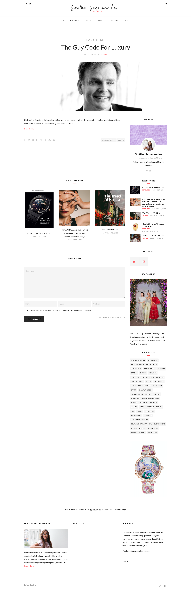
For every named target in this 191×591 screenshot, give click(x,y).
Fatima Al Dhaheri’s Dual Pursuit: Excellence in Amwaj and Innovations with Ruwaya (153, 202)
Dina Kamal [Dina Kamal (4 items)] (159, 381)
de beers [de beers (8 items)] (160, 377)
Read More (29, 566)
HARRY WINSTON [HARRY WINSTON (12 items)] (145, 390)
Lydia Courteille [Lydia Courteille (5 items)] (147, 407)
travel (145, 215)
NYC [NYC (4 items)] (132, 411)
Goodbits (33, 585)
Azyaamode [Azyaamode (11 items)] (153, 360)
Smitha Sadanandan (95, 8)
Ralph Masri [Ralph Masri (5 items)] (136, 415)
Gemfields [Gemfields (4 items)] (157, 386)
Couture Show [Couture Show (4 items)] (147, 377)
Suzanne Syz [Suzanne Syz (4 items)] (159, 424)
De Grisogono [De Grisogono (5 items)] (137, 381)
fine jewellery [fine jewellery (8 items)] (144, 386)
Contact (127, 561)
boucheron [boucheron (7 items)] (136, 369)
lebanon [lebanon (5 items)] (144, 403)
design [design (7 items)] (148, 381)
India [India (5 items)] (147, 394)
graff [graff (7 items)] (133, 390)
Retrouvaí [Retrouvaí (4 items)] (148, 415)
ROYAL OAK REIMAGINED (154, 187)
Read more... (29, 128)
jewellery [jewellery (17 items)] (135, 398)
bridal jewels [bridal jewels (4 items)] (150, 369)
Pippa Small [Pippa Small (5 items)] (149, 411)
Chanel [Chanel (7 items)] (143, 373)
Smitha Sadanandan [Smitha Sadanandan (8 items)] (139, 420)
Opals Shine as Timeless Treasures (153, 225)
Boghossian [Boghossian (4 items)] (151, 364)
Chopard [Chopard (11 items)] (135, 377)
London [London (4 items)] (153, 403)
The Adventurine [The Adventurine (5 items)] (138, 428)
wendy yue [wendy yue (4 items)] (152, 432)
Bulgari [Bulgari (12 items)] (161, 369)
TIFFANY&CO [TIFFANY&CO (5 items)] (153, 428)
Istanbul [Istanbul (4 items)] (156, 394)
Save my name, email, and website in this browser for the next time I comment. (59, 310)
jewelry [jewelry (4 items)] (134, 403)
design (104, 54)
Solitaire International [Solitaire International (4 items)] (141, 424)
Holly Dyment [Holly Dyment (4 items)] (137, 394)
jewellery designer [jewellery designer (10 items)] (150, 398)
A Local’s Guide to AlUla (153, 235)
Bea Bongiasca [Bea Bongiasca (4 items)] (137, 364)
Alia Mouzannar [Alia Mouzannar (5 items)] (138, 360)
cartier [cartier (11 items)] (134, 373)
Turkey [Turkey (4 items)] (142, 432)
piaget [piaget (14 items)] (139, 411)
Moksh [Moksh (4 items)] (159, 407)
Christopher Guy (109, 140)
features (146, 190)
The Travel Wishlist (151, 213)
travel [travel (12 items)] (134, 432)
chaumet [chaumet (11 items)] (153, 373)
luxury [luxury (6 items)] (134, 407)
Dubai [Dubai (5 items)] (133, 386)
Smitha (96, 54)
